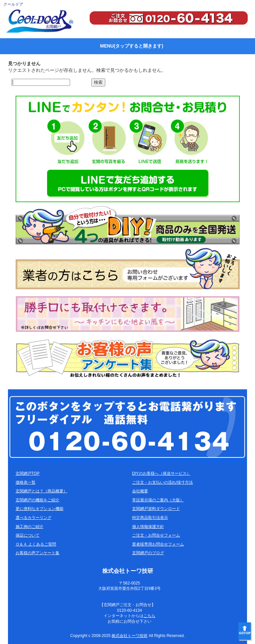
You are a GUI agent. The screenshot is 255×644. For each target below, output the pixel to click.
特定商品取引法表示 (150, 517)
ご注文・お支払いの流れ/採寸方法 (162, 482)
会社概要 (140, 491)
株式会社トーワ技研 (129, 635)
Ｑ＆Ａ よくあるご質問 (36, 544)
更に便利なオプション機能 (39, 508)
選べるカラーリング (33, 517)
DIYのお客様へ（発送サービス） (161, 473)
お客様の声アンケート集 (37, 553)
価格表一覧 (26, 482)
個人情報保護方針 (148, 526)
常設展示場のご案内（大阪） (158, 500)
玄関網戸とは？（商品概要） (41, 491)
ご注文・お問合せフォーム (156, 535)
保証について (28, 535)
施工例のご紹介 (29, 526)
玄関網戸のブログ (148, 553)
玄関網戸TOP (28, 473)
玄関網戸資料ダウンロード (156, 508)
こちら (149, 615)
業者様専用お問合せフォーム (158, 544)
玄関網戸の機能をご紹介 (37, 500)
